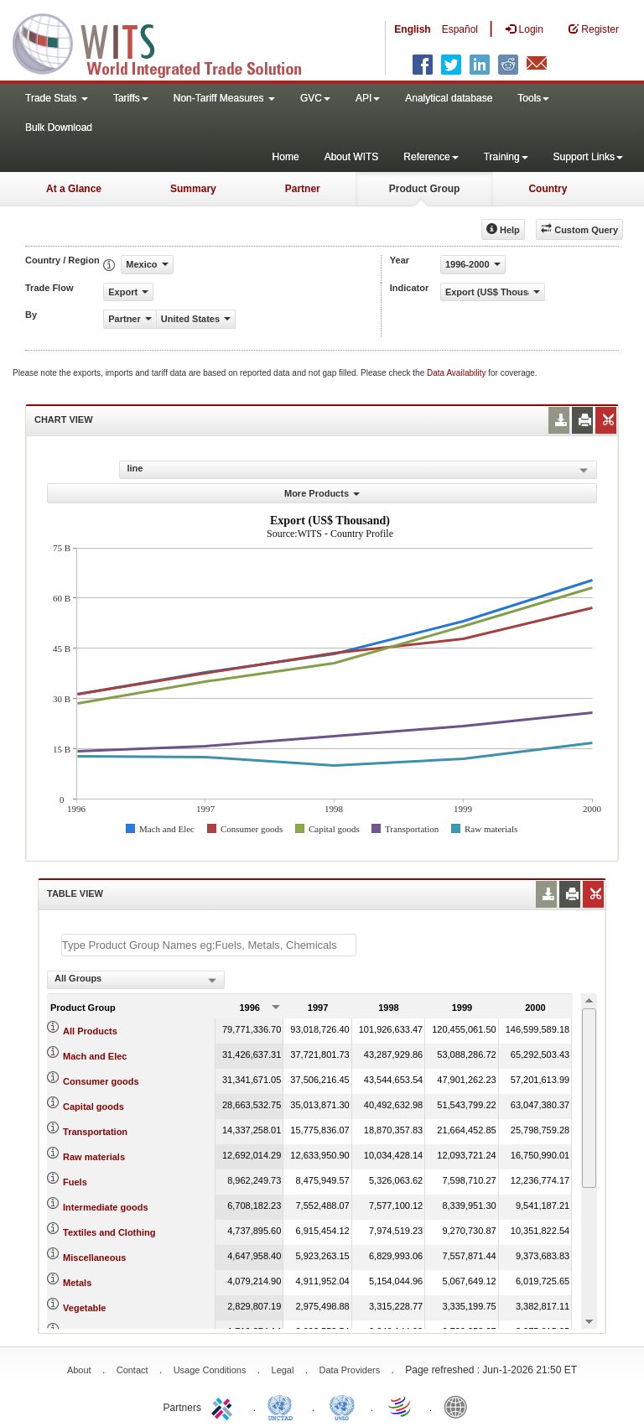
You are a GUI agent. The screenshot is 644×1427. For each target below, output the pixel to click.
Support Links (588, 157)
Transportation (95, 1132)
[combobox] (136, 980)
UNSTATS (342, 1406)
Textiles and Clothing (109, 1232)
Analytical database (448, 98)
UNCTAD (283, 1406)
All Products (90, 1031)
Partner (302, 189)
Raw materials (94, 1157)
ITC (225, 1406)
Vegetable (84, 1308)
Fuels (75, 1182)
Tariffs (130, 98)
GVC (315, 98)
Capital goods (93, 1106)
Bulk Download (58, 127)
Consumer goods (100, 1081)
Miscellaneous (94, 1258)
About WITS (352, 157)
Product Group (424, 189)
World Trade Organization (401, 1406)
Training (506, 157)
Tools (533, 98)
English (412, 29)
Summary (193, 189)
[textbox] (208, 945)
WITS (167, 42)
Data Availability (457, 373)
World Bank (459, 1406)
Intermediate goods (105, 1207)
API (368, 98)
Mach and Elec (95, 1056)
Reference (430, 157)
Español (460, 29)
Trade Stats (56, 98)
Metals (77, 1283)
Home (286, 157)
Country (547, 189)
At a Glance (73, 189)
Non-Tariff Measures (224, 98)
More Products (322, 493)
